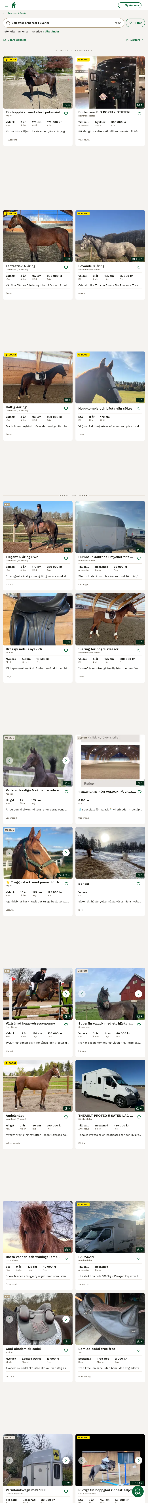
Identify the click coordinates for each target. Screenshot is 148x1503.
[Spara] (66, 113)
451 (83, 1373)
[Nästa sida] (92, 1373)
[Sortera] (135, 39)
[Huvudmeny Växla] (6, 5)
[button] (38, 650)
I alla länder (51, 31)
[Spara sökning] (138, 1491)
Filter (135, 23)
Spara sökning (14, 39)
